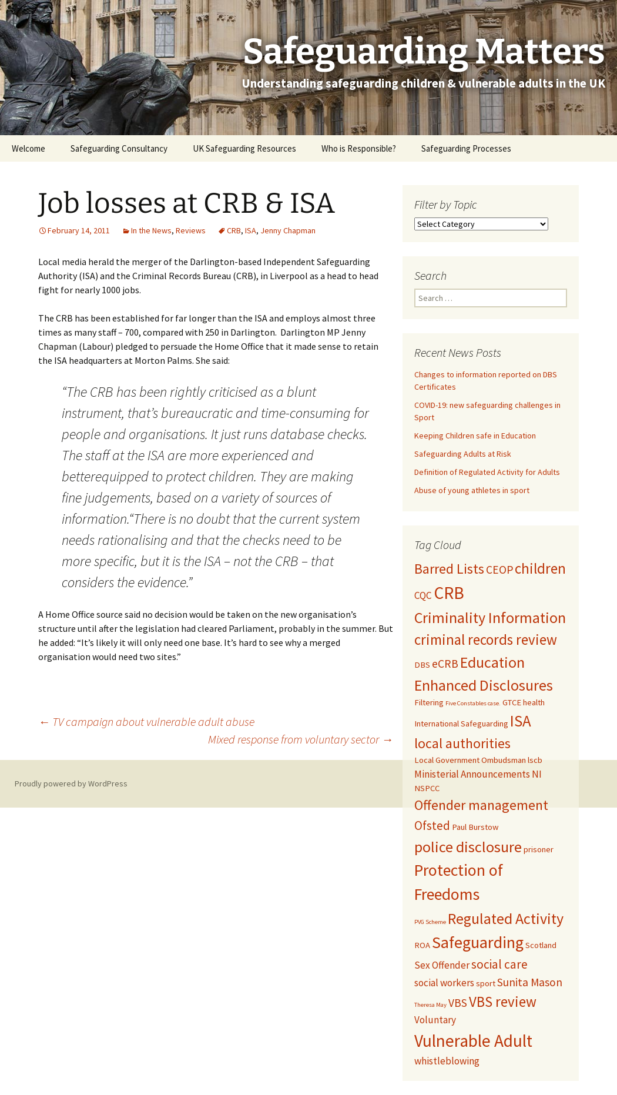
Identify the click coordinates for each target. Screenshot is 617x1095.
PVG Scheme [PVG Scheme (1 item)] (430, 922)
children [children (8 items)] (540, 568)
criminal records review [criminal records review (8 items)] (485, 639)
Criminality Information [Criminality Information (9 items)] (490, 617)
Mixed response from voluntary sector (300, 739)
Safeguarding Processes (466, 148)
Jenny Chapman (288, 230)
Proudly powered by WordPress (71, 783)
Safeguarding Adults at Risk (462, 453)
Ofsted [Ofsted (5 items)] (432, 825)
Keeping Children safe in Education (476, 435)
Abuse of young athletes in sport (471, 490)
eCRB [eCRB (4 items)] (445, 664)
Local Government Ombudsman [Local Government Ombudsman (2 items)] (470, 760)
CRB (234, 230)
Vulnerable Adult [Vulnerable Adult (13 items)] (473, 1041)
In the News (151, 230)
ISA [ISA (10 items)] (520, 721)
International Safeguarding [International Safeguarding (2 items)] (461, 723)
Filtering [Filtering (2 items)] (429, 702)
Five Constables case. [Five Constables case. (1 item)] (473, 703)
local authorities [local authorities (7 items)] (462, 743)
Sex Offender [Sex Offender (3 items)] (442, 965)
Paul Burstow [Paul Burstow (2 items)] (475, 827)
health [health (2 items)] (534, 702)
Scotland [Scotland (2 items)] (540, 945)
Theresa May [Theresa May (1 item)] (430, 1005)
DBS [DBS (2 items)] (422, 664)
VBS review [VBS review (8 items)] (502, 1001)
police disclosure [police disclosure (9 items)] (468, 846)
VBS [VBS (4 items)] (457, 1003)
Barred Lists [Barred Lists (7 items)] (449, 569)
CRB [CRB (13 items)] (449, 593)
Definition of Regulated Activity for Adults (487, 472)
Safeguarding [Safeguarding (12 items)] (478, 942)
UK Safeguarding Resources (244, 148)
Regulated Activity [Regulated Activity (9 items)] (506, 918)
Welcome (28, 148)
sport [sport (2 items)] (485, 983)
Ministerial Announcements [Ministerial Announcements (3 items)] (472, 774)
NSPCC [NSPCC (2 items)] (427, 788)
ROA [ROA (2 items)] (422, 945)
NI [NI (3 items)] (537, 774)
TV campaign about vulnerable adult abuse (146, 721)
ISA (250, 230)
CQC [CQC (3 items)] (423, 595)
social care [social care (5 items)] (499, 964)
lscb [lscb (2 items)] (535, 760)
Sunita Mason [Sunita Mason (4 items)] (529, 982)
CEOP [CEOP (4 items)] (499, 569)
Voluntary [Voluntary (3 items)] (435, 1019)
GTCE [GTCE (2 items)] (511, 702)
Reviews (191, 230)
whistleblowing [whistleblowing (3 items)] (446, 1060)
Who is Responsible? (358, 148)
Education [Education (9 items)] (492, 662)
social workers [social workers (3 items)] (444, 982)
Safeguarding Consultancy (119, 148)
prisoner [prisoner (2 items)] (539, 849)
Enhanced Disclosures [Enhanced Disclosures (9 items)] (483, 685)
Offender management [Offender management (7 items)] (481, 805)
